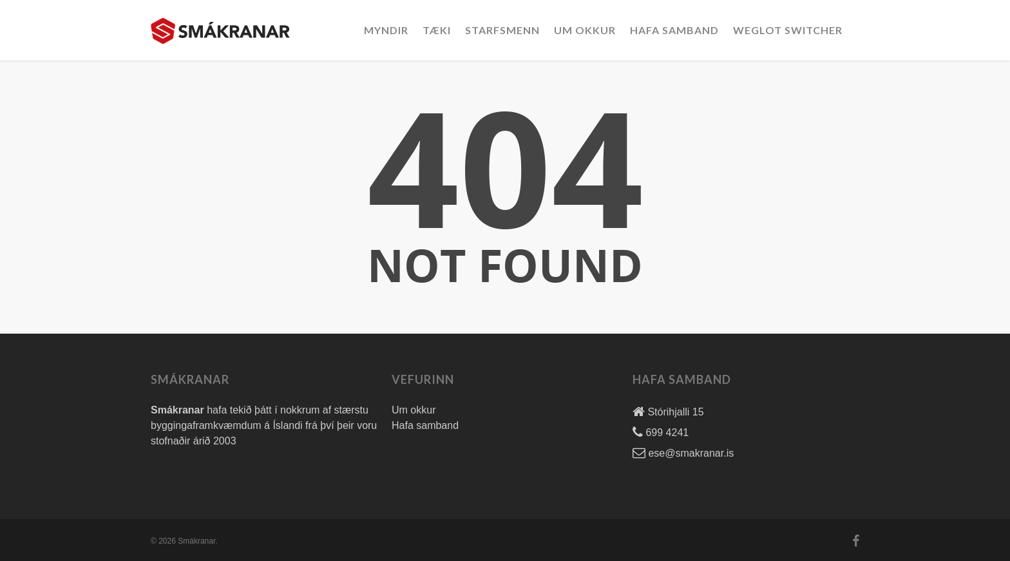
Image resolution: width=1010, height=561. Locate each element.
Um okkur (585, 30)
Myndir (386, 30)
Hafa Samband (674, 30)
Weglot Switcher (788, 30)
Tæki (437, 30)
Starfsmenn (502, 30)
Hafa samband (425, 425)
